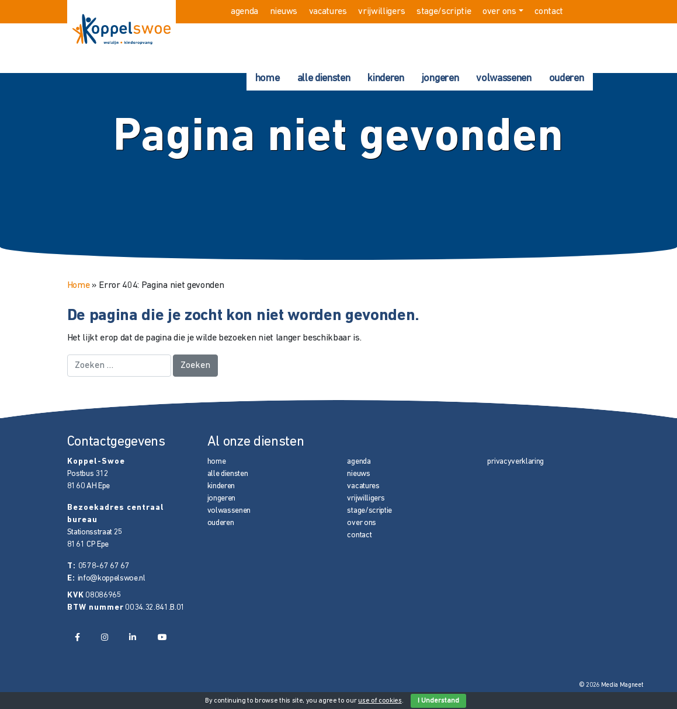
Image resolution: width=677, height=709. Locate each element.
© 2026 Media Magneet (611, 685)
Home (78, 285)
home (267, 78)
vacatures (328, 11)
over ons (499, 11)
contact (548, 11)
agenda (244, 11)
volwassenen (503, 78)
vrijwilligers (381, 11)
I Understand (438, 700)
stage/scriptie (443, 11)
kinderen (385, 78)
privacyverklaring (515, 461)
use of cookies (380, 700)
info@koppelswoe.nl (111, 578)
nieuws (283, 11)
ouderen (566, 78)
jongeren (440, 78)
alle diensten (323, 78)
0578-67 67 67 (104, 566)
